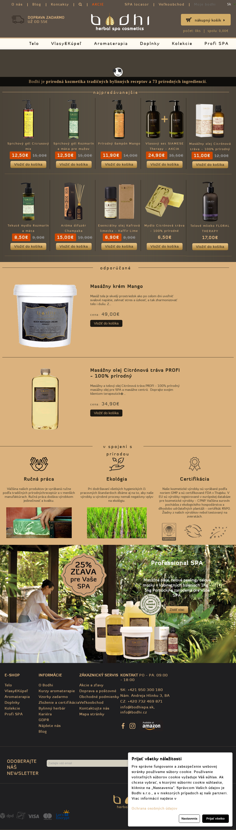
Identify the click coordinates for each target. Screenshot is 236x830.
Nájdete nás (50, 726)
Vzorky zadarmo (53, 697)
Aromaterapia (111, 43)
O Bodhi (46, 685)
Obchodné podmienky (99, 697)
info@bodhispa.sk (137, 707)
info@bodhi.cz (133, 712)
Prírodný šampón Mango (120, 144)
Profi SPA (217, 43)
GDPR (44, 720)
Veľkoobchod (171, 4)
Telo (34, 43)
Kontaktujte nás (94, 708)
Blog (36, 4)
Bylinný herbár (52, 708)
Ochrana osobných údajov (154, 808)
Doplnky (150, 43)
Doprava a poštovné (97, 691)
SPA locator (137, 4)
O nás (17, 4)
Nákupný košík (210, 20)
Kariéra (45, 714)
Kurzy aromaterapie (57, 691)
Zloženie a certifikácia (59, 703)
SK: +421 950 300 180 (141, 690)
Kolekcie (182, 43)
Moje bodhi (205, 4)
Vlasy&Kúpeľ (66, 43)
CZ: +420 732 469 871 (141, 701)
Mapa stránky (91, 714)
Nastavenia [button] (189, 818)
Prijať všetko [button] (215, 818)
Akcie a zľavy (91, 685)
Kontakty (60, 4)
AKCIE (98, 4)
